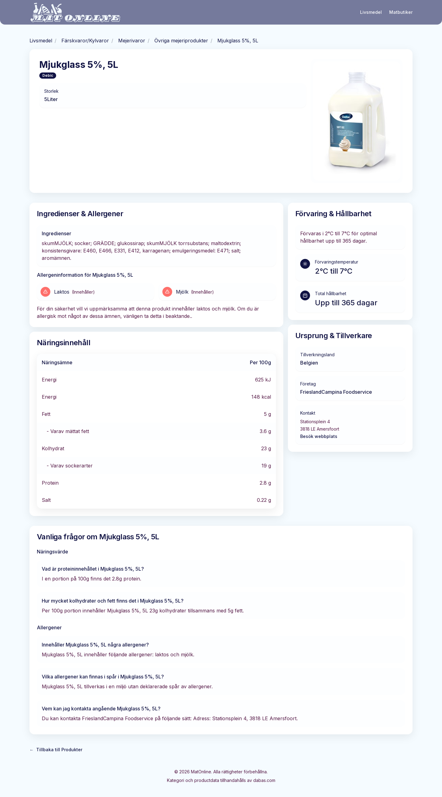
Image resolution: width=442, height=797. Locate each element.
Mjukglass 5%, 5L (237, 40)
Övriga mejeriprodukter (181, 40)
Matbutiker (401, 12)
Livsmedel (371, 12)
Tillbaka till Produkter (55, 750)
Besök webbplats (318, 436)
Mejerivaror (131, 40)
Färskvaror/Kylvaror (85, 40)
